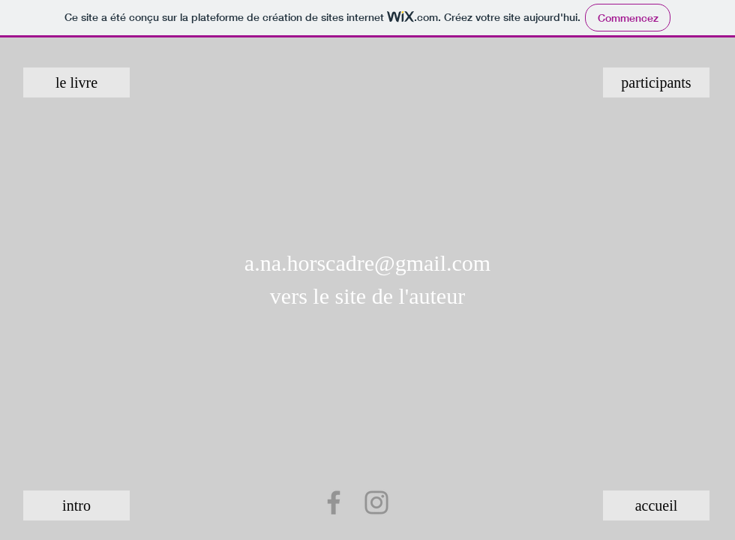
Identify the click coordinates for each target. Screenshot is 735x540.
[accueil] (656, 505)
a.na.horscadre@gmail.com (367, 262)
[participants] (656, 83)
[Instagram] (376, 502)
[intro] (76, 505)
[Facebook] (334, 502)
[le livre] (76, 83)
